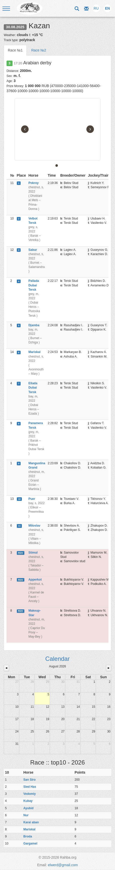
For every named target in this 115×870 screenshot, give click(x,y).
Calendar (57, 658)
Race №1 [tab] (15, 50)
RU (96, 8)
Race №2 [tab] (38, 50)
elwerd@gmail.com (63, 865)
